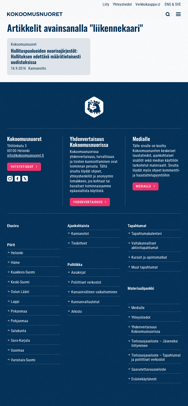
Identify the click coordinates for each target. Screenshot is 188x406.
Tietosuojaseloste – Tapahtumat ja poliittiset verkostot (156, 357)
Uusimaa (17, 350)
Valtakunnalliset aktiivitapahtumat (144, 245)
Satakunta (18, 331)
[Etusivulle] (35, 15)
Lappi (15, 301)
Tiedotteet (79, 243)
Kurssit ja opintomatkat (149, 257)
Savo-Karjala (20, 340)
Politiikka (74, 264)
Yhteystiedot (122, 4)
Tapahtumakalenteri (146, 233)
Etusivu (13, 225)
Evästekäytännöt (144, 379)
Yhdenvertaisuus (87, 202)
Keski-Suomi (20, 282)
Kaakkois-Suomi (23, 272)
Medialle (143, 186)
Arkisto (76, 311)
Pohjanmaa (19, 321)
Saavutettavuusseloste (148, 369)
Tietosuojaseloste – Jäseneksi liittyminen (154, 343)
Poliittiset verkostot (86, 282)
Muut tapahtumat (144, 267)
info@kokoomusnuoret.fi (25, 155)
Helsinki (17, 253)
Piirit (11, 244)
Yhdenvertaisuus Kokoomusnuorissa (145, 329)
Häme (15, 262)
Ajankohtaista (78, 225)
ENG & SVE (173, 4)
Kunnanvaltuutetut (85, 302)
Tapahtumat (137, 225)
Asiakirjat (78, 272)
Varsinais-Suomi (23, 360)
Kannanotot (80, 233)
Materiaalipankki (141, 288)
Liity (106, 4)
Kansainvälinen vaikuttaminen (94, 292)
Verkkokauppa (146, 4)
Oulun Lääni (20, 291)
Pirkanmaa (19, 311)
